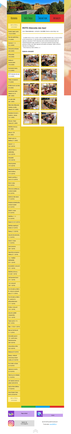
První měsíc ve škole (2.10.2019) (13, 364)
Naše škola (28, 18)
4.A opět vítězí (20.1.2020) (11, 100)
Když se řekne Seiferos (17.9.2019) (13, 388)
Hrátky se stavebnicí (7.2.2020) (13, 81)
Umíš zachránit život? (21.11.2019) (13, 279)
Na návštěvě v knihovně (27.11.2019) (14, 267)
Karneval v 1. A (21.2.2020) (11, 44)
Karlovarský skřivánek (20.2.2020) (13, 50)
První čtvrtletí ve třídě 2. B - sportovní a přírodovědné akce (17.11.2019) (14, 300)
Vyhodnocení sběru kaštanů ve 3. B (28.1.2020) (12, 94)
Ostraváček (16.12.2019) (11, 159)
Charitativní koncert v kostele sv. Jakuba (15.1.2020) (13, 115)
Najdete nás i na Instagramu (24, 423)
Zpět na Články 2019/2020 (14, 26)
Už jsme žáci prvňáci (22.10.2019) (13, 347)
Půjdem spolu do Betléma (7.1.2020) (13, 139)
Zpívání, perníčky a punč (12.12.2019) (13, 178)
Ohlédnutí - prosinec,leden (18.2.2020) (11, 63)
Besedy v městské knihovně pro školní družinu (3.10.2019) (13, 358)
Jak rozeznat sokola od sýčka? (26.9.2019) (13, 382)
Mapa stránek (24, 413)
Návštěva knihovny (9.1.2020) (12, 128)
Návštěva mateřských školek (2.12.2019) (13, 227)
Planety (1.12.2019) (13, 231)
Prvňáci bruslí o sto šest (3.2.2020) (14, 87)
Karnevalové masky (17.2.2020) (12, 69)
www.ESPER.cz (53, 424)
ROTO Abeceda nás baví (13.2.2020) (13, 75)
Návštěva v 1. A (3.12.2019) (12, 217)
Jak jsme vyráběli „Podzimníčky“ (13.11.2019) (12, 315)
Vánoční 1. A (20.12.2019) (11, 145)
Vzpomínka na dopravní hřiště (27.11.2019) (13, 253)
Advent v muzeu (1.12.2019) (12, 242)
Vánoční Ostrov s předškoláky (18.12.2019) (12, 152)
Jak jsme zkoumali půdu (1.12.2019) (13, 236)
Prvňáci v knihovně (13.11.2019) (12, 308)
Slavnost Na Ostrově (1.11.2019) (13, 331)
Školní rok (42, 18)
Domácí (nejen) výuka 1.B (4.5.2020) (13, 32)
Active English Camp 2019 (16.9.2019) (13, 393)
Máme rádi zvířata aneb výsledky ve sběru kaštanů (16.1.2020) (13, 107)
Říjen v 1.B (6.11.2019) (14, 326)
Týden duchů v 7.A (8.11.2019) (12, 322)
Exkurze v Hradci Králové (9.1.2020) (12, 122)
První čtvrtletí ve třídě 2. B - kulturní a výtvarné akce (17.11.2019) (14, 291)
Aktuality (56, 18)
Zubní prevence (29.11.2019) (12, 247)
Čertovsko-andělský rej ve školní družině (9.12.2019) (13, 191)
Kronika (14, 18)
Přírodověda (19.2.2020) (11, 56)
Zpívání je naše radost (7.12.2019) (13, 198)
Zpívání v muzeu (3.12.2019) (12, 212)
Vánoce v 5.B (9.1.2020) (11, 133)
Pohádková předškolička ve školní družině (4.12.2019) (14, 205)
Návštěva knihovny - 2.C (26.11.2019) (13, 273)
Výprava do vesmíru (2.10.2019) (13, 370)
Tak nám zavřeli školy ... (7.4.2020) (13, 38)
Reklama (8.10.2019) (13, 352)
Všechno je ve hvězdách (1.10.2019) (14, 376)
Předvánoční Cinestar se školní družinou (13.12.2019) (14, 172)
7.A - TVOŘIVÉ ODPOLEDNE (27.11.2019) (11, 260)
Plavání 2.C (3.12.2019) (14, 222)
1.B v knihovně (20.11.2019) (11, 284)
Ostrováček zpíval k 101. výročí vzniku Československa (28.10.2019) (12, 339)
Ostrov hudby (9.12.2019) (11, 184)
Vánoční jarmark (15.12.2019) (12, 165)
